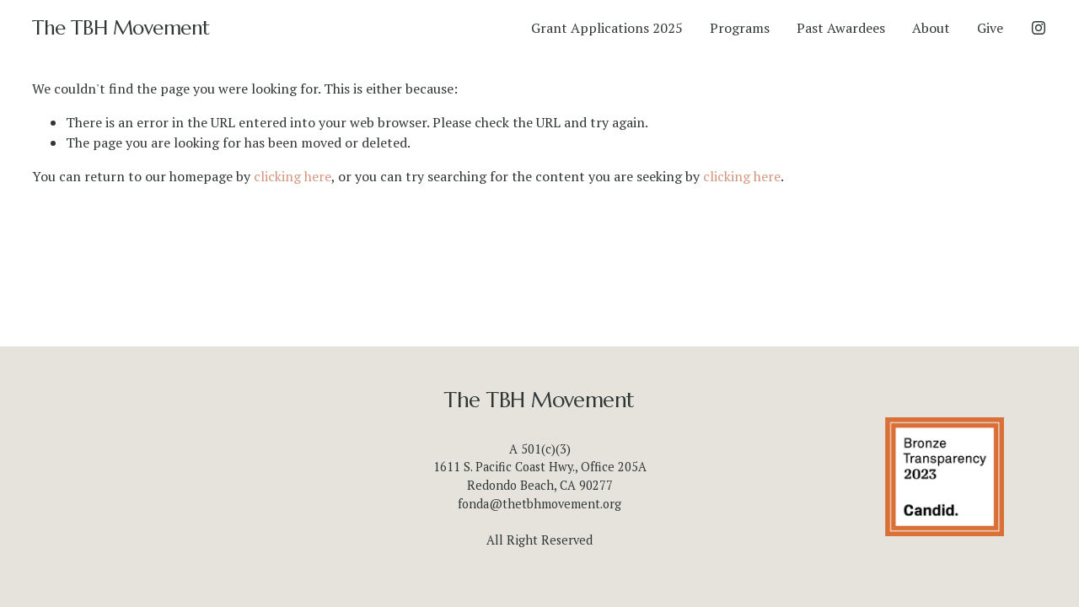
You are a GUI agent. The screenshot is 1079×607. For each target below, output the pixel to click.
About (931, 28)
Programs (740, 28)
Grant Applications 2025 (607, 28)
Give (990, 28)
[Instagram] (1038, 27)
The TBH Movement (120, 27)
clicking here (292, 176)
